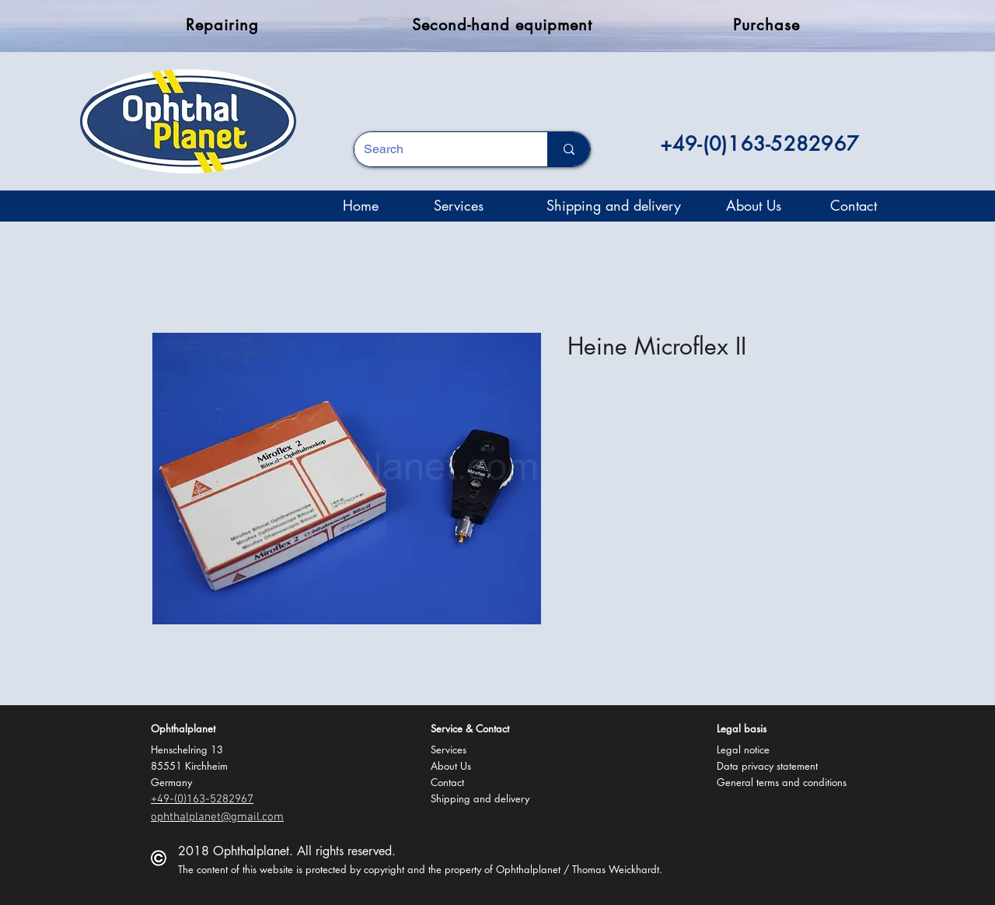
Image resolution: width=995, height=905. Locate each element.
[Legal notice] (743, 749)
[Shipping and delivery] (614, 206)
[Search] (439, 149)
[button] (184, 728)
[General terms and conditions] (782, 782)
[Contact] (853, 206)
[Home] (360, 206)
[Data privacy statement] (770, 765)
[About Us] (753, 206)
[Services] (458, 206)
